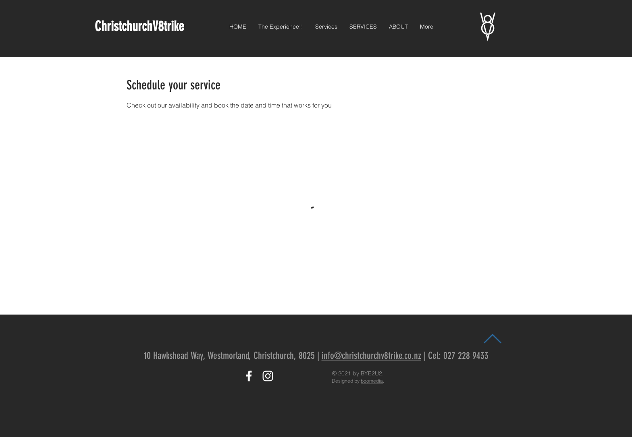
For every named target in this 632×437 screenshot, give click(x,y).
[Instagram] (268, 376)
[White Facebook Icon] (249, 376)
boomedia (372, 381)
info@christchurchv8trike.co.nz (371, 355)
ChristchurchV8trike (141, 26)
